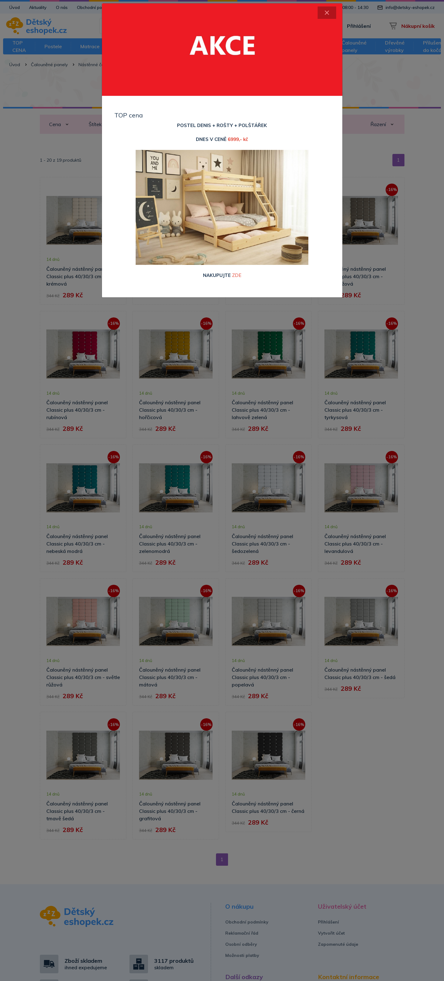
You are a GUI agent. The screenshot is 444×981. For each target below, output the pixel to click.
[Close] (327, 12)
